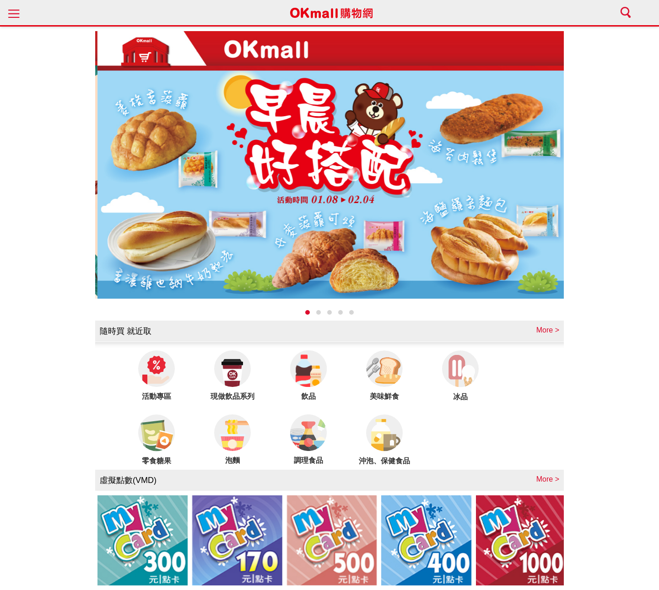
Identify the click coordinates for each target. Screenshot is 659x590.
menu (13, 12)
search (627, 12)
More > (547, 330)
